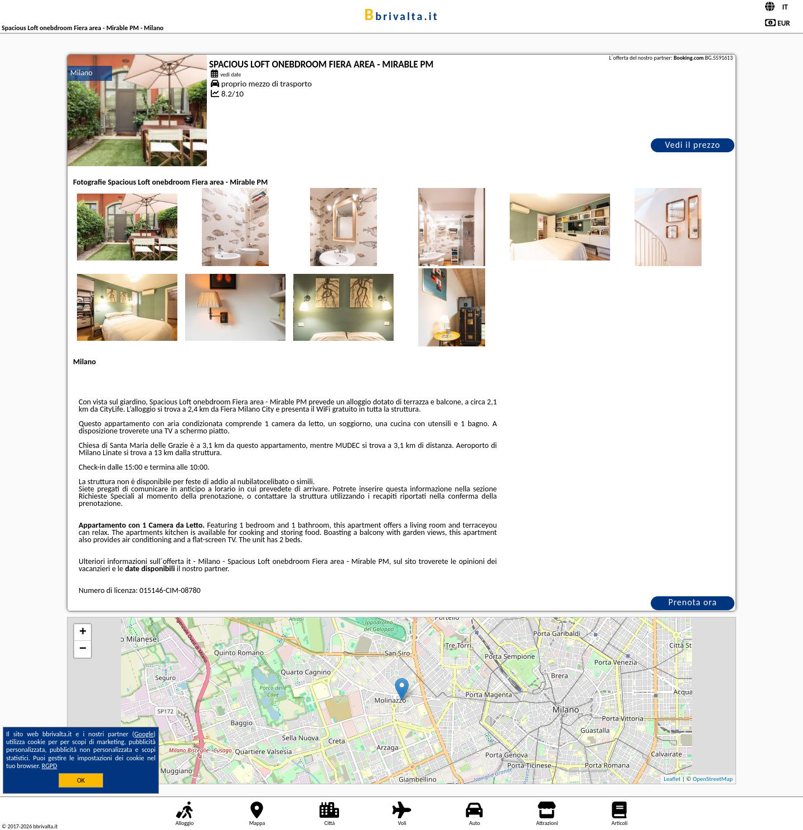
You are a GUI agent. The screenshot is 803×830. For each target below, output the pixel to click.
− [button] (82, 649)
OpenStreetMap (713, 779)
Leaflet (672, 779)
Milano (81, 73)
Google (144, 734)
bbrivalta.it (401, 16)
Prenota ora (692, 602)
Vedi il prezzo (692, 144)
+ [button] (82, 632)
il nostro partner (202, 568)
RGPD (49, 766)
